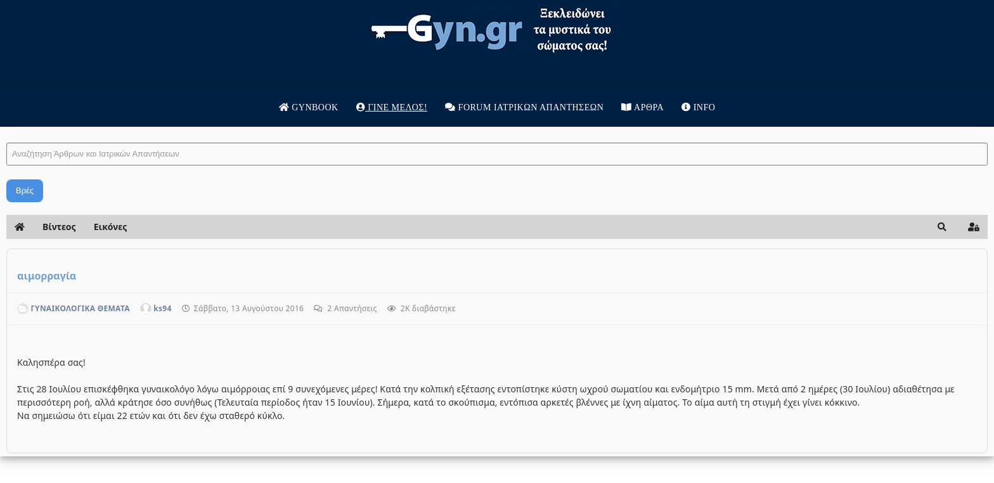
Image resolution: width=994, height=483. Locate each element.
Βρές (25, 190)
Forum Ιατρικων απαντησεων (524, 107)
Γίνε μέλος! (391, 107)
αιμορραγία (46, 276)
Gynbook (309, 107)
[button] (942, 227)
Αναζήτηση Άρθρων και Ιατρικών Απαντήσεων (6, 130)
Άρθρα (642, 107)
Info (698, 107)
